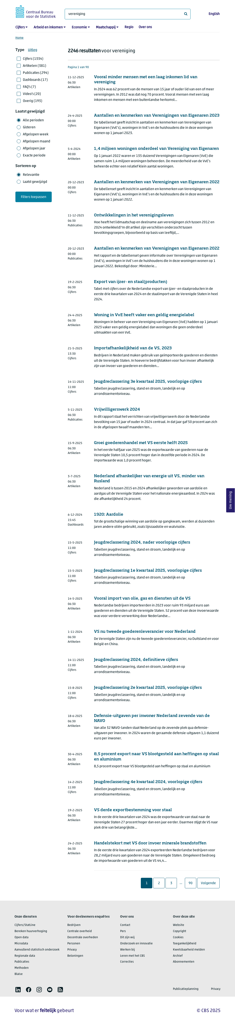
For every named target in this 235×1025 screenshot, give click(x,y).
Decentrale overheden (82, 937)
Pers (123, 931)
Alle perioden (33, 120)
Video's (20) (32, 94)
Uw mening (230, 500)
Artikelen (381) (34, 66)
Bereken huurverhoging (31, 931)
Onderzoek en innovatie (136, 943)
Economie (79, 27)
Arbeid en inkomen (48, 27)
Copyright (179, 931)
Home (19, 37)
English (214, 14)
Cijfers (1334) (33, 59)
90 (192, 883)
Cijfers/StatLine (25, 925)
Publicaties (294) (36, 73)
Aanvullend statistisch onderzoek (37, 949)
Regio (129, 27)
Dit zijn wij (127, 937)
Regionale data (25, 955)
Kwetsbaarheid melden (189, 949)
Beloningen (75, 955)
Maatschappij (106, 27)
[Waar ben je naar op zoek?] (128, 14)
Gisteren (29, 127)
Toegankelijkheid (184, 943)
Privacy (72, 949)
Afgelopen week (35, 134)
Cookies (178, 937)
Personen (73, 943)
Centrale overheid (79, 931)
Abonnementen (183, 961)
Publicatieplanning (185, 989)
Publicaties (22, 961)
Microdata (21, 943)
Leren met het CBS (132, 955)
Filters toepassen (33, 197)
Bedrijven (74, 925)
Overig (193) (32, 101)
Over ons (145, 27)
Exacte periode (34, 155)
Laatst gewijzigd (35, 182)
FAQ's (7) (29, 87)
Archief (178, 955)
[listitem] (18, 989)
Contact (125, 925)
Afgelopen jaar (34, 148)
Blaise (19, 974)
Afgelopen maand (36, 141)
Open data (21, 937)
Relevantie (31, 175)
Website (178, 925)
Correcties (127, 961)
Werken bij (127, 949)
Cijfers (20, 27)
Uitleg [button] (32, 50)
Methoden (22, 968)
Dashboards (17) (35, 80)
